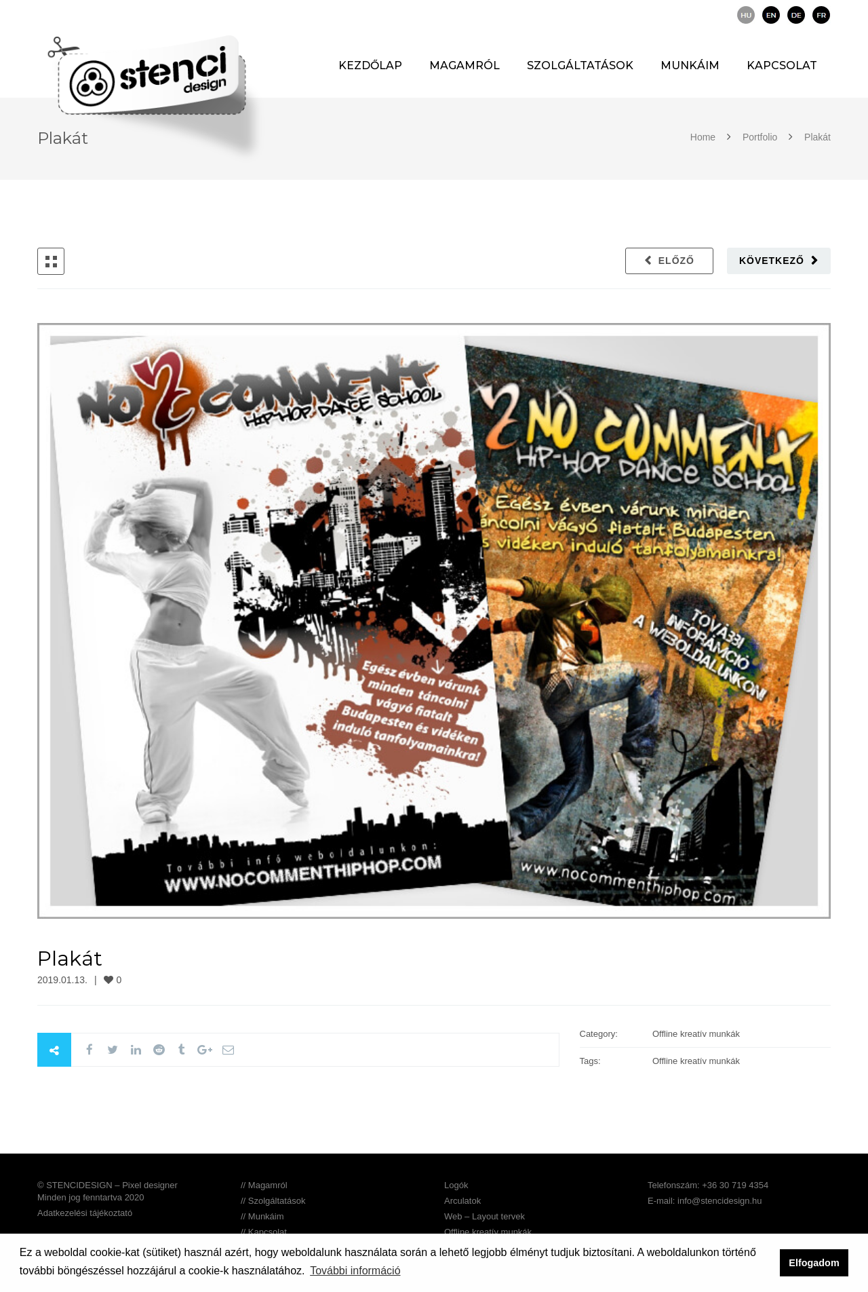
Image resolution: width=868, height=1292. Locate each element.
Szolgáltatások (580, 65)
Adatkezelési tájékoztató (84, 1213)
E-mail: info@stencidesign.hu (705, 1201)
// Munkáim (262, 1216)
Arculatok (462, 1201)
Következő (771, 260)
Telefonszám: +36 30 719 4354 (708, 1185)
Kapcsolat (782, 65)
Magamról (464, 65)
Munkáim (689, 65)
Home (704, 137)
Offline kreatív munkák (488, 1232)
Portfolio (760, 137)
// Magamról (264, 1185)
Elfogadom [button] (814, 1262)
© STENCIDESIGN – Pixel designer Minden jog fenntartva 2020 (107, 1191)
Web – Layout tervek (484, 1216)
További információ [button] (355, 1270)
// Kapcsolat (264, 1232)
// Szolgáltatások (273, 1201)
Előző (676, 260)
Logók (456, 1185)
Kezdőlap (370, 65)
